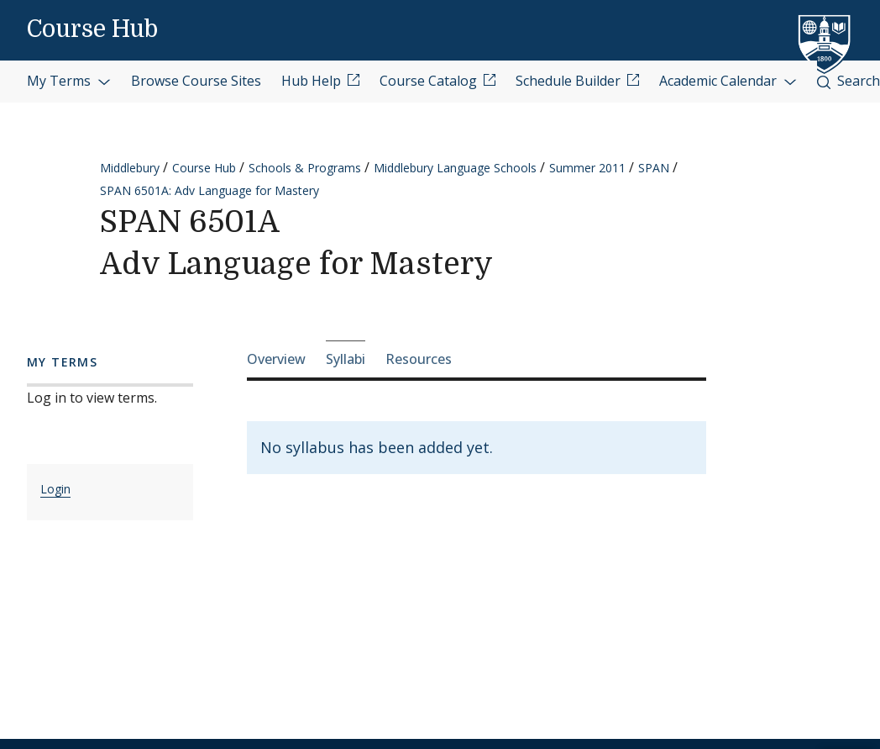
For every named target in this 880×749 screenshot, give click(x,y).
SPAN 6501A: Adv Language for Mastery (209, 190)
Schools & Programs (305, 168)
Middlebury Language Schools (455, 168)
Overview (276, 359)
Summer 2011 (587, 168)
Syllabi (345, 359)
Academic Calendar (728, 80)
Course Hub (92, 29)
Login (55, 489)
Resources (418, 359)
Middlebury (130, 168)
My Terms (69, 80)
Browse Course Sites (196, 80)
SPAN (653, 168)
